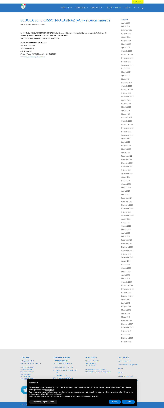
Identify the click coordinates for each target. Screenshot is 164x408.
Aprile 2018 (125, 313)
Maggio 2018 (126, 310)
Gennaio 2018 (126, 320)
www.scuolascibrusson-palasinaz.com (32, 57)
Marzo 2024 (125, 79)
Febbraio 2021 (126, 198)
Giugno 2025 (126, 40)
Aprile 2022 (125, 152)
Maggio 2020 (126, 229)
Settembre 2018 (127, 296)
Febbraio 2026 (126, 30)
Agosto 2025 (126, 37)
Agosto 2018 (126, 299)
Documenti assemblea (125, 376)
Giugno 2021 (126, 184)
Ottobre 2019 (126, 254)
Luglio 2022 (125, 142)
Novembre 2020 (127, 208)
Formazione (80, 8)
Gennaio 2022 (126, 159)
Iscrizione (65, 8)
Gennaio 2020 (126, 243)
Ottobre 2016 (126, 341)
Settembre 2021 (127, 173)
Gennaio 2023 (126, 121)
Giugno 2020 (126, 226)
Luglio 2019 (125, 264)
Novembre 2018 (127, 289)
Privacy (120, 369)
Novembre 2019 (127, 250)
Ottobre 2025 (126, 33)
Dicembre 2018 (127, 285)
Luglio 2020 (125, 222)
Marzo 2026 (125, 26)
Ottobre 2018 (126, 292)
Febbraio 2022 (126, 156)
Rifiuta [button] (114, 402)
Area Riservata (137, 2)
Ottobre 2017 (126, 331)
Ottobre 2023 (126, 93)
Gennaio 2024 (126, 86)
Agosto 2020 (126, 219)
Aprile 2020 (125, 233)
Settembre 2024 (127, 65)
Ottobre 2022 (126, 131)
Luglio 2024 (125, 68)
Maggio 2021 (126, 187)
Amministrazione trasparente (128, 365)
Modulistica (96, 8)
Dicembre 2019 (127, 247)
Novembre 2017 (127, 327)
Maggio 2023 (126, 107)
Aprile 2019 (125, 275)
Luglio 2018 (125, 303)
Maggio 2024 (126, 72)
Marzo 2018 (125, 317)
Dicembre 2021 (127, 163)
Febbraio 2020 (126, 240)
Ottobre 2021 (126, 170)
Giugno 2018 (126, 306)
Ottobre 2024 (126, 61)
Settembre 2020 (127, 215)
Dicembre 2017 (127, 324)
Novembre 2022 (127, 128)
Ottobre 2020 (126, 212)
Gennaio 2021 (126, 201)
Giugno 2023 (126, 103)
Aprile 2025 (125, 47)
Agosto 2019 (126, 261)
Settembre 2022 (127, 135)
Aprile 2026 (125, 23)
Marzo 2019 (125, 278)
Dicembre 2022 (127, 124)
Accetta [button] (128, 402)
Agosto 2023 (126, 100)
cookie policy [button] (49, 390)
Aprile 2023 (125, 110)
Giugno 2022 (126, 145)
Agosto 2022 (126, 138)
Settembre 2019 (127, 257)
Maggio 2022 (126, 149)
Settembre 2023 (127, 96)
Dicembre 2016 (127, 338)
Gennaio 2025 (126, 51)
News (126, 8)
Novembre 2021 (127, 166)
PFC (135, 8)
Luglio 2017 (125, 334)
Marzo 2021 (125, 194)
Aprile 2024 (125, 75)
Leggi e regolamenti (124, 361)
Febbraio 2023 (126, 117)
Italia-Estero (113, 8)
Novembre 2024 (127, 58)
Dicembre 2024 (127, 54)
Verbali (120, 372)
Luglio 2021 (125, 180)
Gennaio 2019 (126, 282)
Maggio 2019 (126, 271)
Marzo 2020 (125, 236)
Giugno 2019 (126, 268)
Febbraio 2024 (126, 82)
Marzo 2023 (125, 114)
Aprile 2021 (125, 191)
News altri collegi (38, 24)
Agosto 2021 (126, 177)
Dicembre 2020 (127, 205)
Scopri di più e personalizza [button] (43, 402)
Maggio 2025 (126, 44)
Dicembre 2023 (127, 89)
